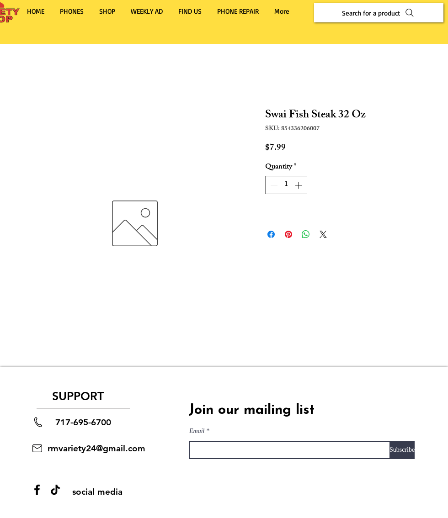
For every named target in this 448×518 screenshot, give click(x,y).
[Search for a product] (378, 12)
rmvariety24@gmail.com (96, 448)
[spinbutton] (286, 185)
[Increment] (299, 185)
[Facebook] (37, 490)
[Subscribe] (402, 450)
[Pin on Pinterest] (288, 234)
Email (196, 431)
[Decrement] (273, 185)
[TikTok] (55, 490)
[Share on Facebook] (271, 234)
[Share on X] (323, 234)
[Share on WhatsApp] (305, 234)
